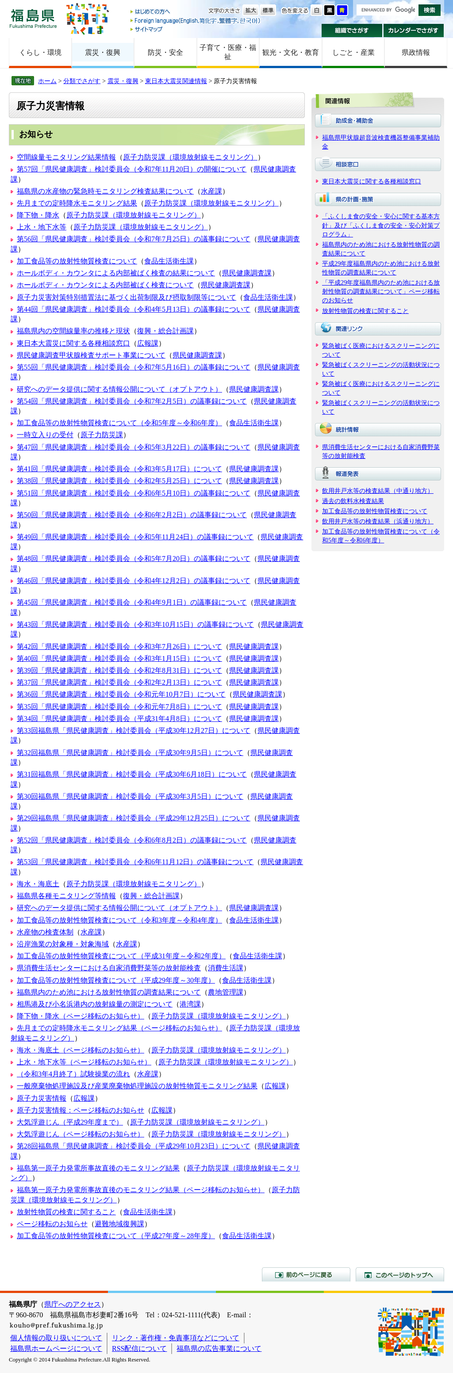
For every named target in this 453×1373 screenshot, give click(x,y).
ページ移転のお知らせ (52, 1224)
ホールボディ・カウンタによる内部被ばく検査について (105, 285)
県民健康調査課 (247, 273)
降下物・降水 (38, 215)
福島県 (33, 18)
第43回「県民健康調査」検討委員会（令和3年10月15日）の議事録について (135, 624)
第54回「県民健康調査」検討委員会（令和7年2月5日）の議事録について (132, 401)
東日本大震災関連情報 (176, 80)
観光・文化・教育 (290, 52)
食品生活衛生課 (169, 261)
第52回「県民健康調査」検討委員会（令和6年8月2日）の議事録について (132, 840)
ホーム (47, 80)
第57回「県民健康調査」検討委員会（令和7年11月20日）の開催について (131, 169)
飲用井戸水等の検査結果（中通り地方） (378, 490)
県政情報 (416, 52)
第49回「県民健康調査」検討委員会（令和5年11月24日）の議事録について (135, 537)
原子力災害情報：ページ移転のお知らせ (80, 1110)
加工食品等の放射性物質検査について (77, 261)
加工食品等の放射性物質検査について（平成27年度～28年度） (116, 1236)
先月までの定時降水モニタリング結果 (77, 203)
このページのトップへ (400, 1274)
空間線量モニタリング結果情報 (66, 157)
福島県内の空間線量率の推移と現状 (73, 331)
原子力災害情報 (41, 1098)
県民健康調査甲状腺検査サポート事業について (91, 355)
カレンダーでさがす (414, 30)
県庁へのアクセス (72, 1304)
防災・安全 (165, 52)
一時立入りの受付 (45, 435)
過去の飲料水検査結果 (353, 500)
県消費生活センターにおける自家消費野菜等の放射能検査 (109, 968)
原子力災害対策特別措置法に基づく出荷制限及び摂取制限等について (126, 297)
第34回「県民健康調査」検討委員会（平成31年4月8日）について (119, 718)
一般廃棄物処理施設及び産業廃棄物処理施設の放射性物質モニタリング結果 (137, 1086)
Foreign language (196, 20)
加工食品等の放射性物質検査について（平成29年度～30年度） (116, 980)
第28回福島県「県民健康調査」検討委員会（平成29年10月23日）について (133, 1146)
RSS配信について (139, 1348)
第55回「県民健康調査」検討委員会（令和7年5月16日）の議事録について (133, 367)
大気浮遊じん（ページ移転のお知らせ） (80, 1134)
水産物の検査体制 (45, 932)
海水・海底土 (38, 884)
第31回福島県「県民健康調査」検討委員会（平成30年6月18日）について (132, 774)
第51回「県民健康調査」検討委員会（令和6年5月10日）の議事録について (133, 493)
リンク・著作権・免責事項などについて (175, 1338)
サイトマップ (196, 29)
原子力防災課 (102, 435)
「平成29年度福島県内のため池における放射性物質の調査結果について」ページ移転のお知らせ (381, 291)
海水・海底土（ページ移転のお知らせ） (80, 1050)
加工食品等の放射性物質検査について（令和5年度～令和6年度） (119, 423)
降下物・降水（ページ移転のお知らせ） (80, 1016)
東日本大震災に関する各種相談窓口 (73, 343)
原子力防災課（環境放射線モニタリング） (190, 157)
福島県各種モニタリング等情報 (66, 896)
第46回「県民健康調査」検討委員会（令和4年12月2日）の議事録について (133, 580)
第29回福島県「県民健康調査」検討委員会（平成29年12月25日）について (133, 818)
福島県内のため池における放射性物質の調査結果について (109, 992)
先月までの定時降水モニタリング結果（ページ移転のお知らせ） (119, 1028)
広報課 (147, 343)
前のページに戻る (306, 1274)
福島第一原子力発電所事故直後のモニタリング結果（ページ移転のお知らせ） (141, 1190)
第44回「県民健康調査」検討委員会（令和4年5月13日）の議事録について (133, 309)
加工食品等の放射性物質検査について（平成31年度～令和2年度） (121, 956)
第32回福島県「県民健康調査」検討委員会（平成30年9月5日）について (130, 752)
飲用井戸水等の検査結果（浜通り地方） (378, 521)
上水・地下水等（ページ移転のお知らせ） (84, 1062)
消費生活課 (225, 968)
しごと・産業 (353, 52)
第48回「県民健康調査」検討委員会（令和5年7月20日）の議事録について (133, 558)
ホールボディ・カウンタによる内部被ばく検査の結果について (116, 273)
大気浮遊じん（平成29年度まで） (70, 1122)
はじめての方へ (196, 12)
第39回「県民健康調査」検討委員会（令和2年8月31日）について (119, 670)
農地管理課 (225, 992)
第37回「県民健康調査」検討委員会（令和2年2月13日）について (119, 682)
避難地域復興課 (119, 1224)
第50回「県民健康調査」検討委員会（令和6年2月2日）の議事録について (132, 515)
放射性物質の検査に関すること (66, 1212)
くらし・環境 (40, 52)
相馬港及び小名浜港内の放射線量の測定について (95, 1004)
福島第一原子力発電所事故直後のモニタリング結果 (98, 1168)
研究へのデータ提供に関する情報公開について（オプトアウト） (119, 389)
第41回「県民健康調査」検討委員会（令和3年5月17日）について (119, 469)
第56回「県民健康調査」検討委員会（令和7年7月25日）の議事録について (133, 239)
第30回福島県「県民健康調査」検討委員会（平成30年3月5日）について (130, 796)
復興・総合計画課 (165, 331)
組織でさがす (352, 30)
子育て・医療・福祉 (228, 52)
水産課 (211, 191)
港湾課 (190, 1004)
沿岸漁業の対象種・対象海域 (63, 944)
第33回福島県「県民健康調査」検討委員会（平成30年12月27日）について (133, 730)
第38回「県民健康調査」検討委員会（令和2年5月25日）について (119, 480)
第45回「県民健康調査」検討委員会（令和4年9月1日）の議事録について (132, 602)
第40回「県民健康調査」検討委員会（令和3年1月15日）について (119, 658)
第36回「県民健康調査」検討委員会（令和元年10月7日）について (121, 694)
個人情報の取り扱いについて (56, 1338)
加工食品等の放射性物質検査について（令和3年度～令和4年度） (119, 920)
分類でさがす (81, 80)
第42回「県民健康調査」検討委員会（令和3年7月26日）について (119, 646)
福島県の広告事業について (219, 1348)
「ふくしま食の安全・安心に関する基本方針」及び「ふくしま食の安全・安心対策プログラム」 (381, 225)
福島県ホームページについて (56, 1348)
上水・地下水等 (41, 227)
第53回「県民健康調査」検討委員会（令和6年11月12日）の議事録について (135, 862)
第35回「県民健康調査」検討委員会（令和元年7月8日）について (119, 706)
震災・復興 (102, 52)
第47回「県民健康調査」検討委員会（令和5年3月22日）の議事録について (133, 447)
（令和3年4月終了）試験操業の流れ (73, 1074)
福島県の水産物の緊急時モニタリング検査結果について (105, 191)
